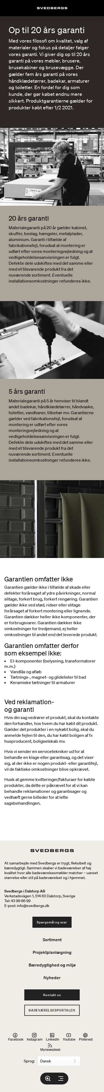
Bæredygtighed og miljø (52, 965)
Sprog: (29, 1061)
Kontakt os (52, 995)
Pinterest (86, 1036)
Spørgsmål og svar (52, 922)
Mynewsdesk (50, 1047)
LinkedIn (52, 1036)
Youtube (69, 1036)
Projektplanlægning (52, 952)
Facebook (16, 1036)
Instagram (34, 1036)
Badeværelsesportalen (52, 1010)
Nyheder (52, 977)
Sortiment (52, 939)
